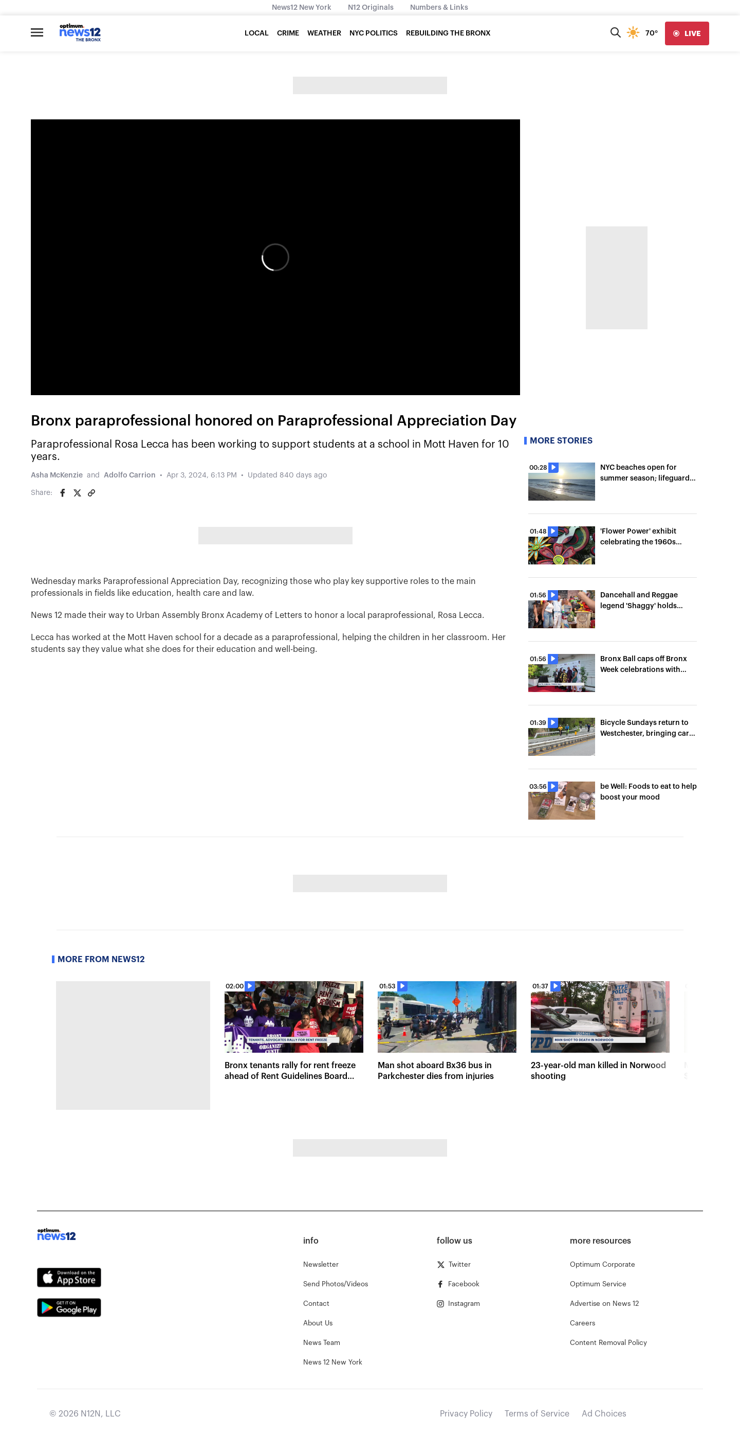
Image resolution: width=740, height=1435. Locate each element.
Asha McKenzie (57, 475)
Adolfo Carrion (130, 475)
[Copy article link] (91, 493)
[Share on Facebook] (63, 493)
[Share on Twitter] (77, 493)
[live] (687, 33)
